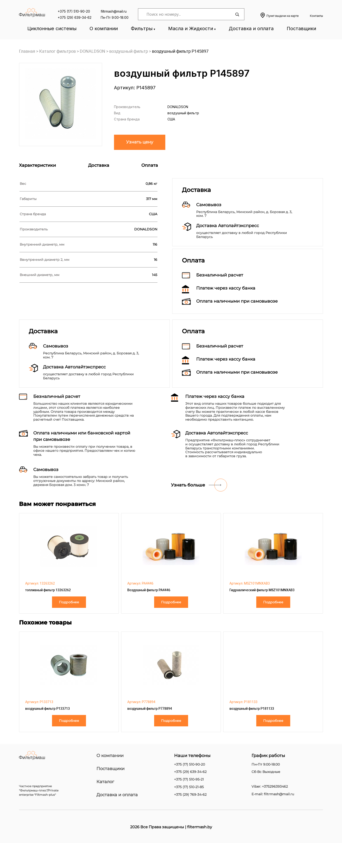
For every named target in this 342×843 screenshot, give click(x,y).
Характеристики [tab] (37, 165)
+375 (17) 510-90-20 (74, 11)
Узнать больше (188, 485)
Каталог (105, 782)
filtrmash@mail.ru (114, 11)
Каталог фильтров (57, 51)
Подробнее (69, 602)
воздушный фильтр (128, 51)
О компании (104, 28)
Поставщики (301, 28)
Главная (27, 51)
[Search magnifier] (237, 14)
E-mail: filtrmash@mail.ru (273, 794)
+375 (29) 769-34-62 (190, 795)
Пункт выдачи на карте (282, 16)
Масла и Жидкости (190, 28)
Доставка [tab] (98, 165)
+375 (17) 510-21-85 (189, 787)
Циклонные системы (51, 28)
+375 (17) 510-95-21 (189, 779)
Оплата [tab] (149, 165)
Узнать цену (139, 142)
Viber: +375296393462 (270, 787)
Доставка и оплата (251, 28)
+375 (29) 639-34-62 (74, 17)
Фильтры (141, 28)
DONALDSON (92, 51)
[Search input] (190, 14)
